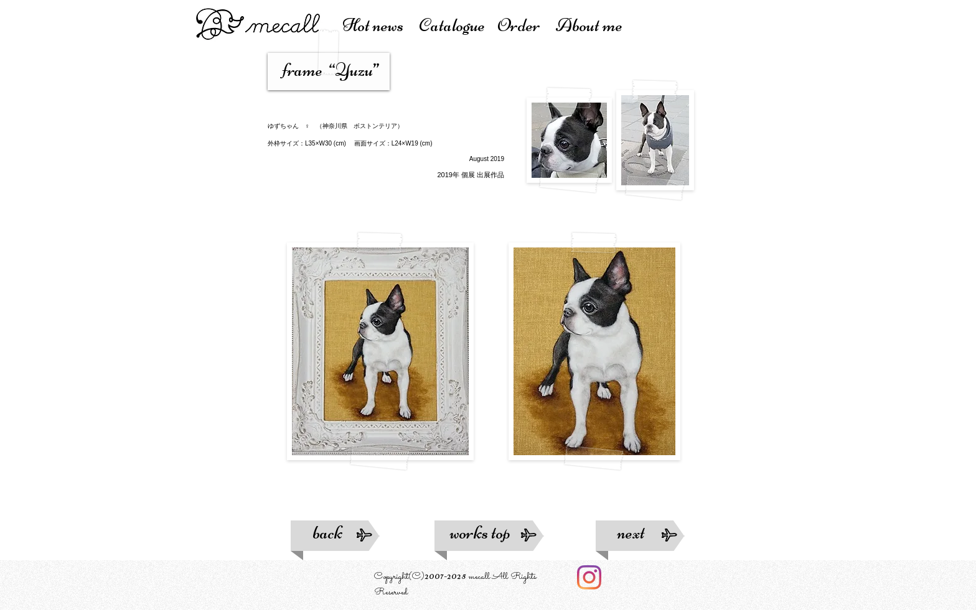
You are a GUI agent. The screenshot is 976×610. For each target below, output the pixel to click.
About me (589, 25)
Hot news (380, 25)
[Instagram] (589, 577)
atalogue (458, 25)
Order (526, 25)
